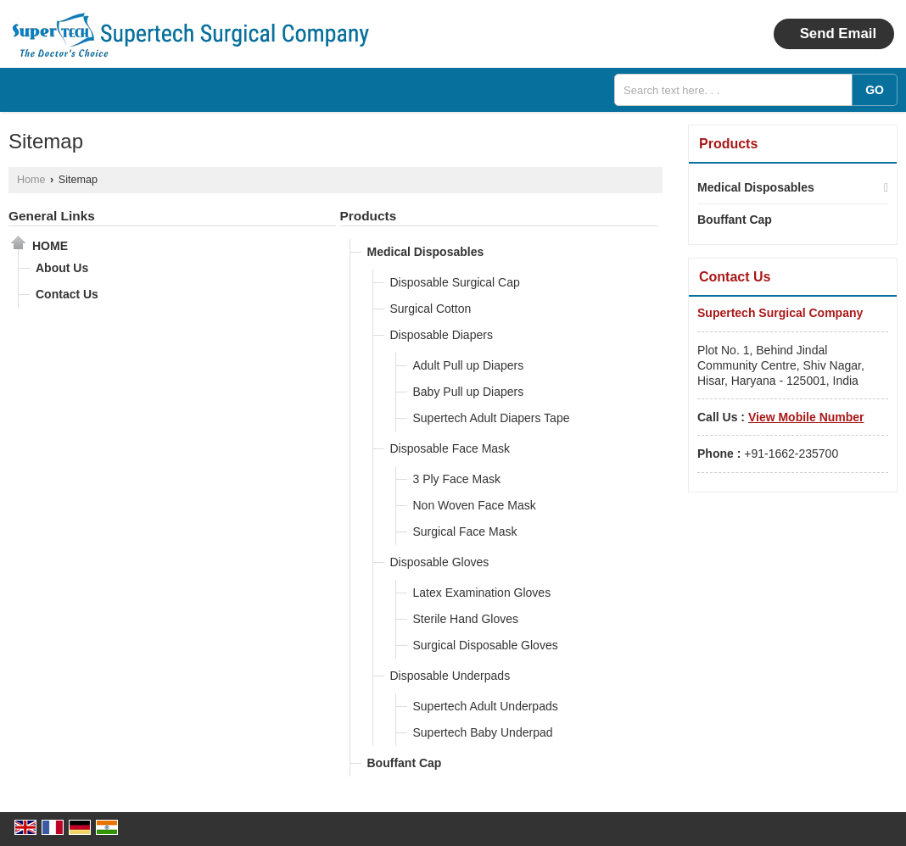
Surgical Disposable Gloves (485, 645)
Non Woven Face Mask (474, 505)
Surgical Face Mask (465, 531)
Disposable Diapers (441, 335)
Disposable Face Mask (450, 448)
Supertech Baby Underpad (483, 732)
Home (31, 180)
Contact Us (67, 294)
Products (368, 216)
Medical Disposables (425, 252)
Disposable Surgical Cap (455, 282)
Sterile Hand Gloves (466, 619)
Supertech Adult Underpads (485, 706)
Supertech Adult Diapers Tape (491, 418)
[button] (806, 417)
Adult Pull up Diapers (468, 365)
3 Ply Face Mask (457, 479)
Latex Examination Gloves (482, 592)
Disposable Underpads (450, 675)
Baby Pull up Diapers (468, 391)
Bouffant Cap (404, 763)
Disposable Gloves (439, 562)
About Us (62, 268)
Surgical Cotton (431, 308)
